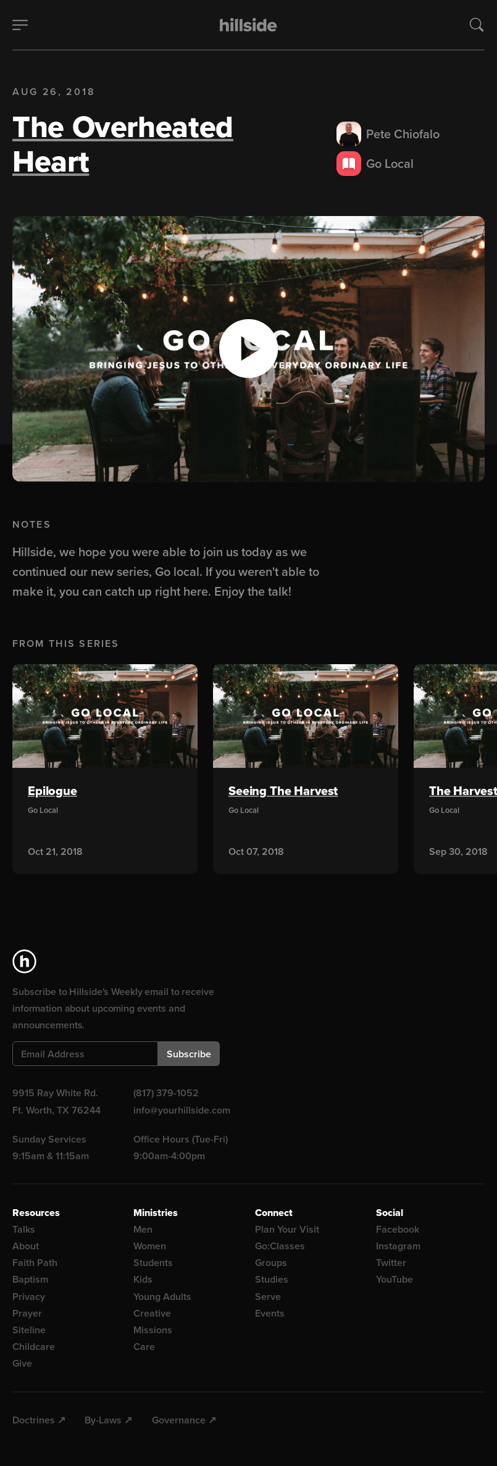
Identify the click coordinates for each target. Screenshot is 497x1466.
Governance (179, 1420)
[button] (248, 348)
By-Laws (103, 1420)
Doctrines (33, 1420)
